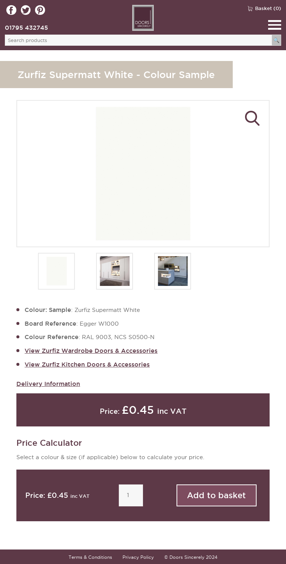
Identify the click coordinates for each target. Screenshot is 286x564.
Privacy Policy (138, 557)
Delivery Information (48, 383)
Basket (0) (268, 8)
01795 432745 (26, 27)
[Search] (276, 40)
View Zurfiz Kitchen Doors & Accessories (87, 364)
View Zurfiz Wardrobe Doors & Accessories (91, 350)
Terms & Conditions (90, 557)
